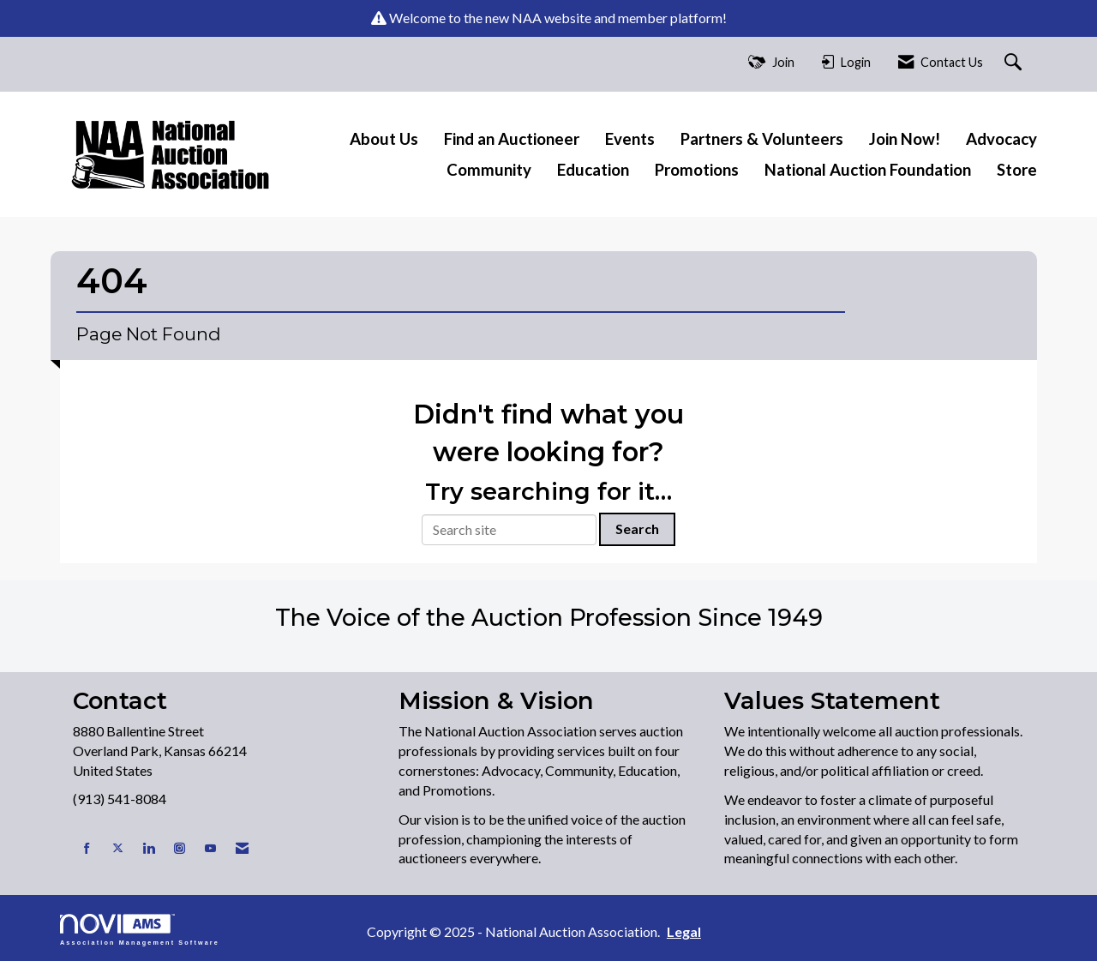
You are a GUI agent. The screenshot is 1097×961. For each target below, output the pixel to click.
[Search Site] (1015, 63)
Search (637, 528)
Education (593, 169)
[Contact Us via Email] (242, 848)
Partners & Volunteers (761, 138)
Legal (684, 931)
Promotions (697, 169)
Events (630, 138)
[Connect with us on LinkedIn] (149, 848)
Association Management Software (139, 930)
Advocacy (1001, 138)
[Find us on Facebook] (87, 848)
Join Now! (904, 138)
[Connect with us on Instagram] (179, 848)
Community (489, 169)
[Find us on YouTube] (210, 848)
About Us (384, 138)
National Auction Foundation (867, 169)
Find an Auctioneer (511, 138)
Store (1017, 169)
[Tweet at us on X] (118, 848)
